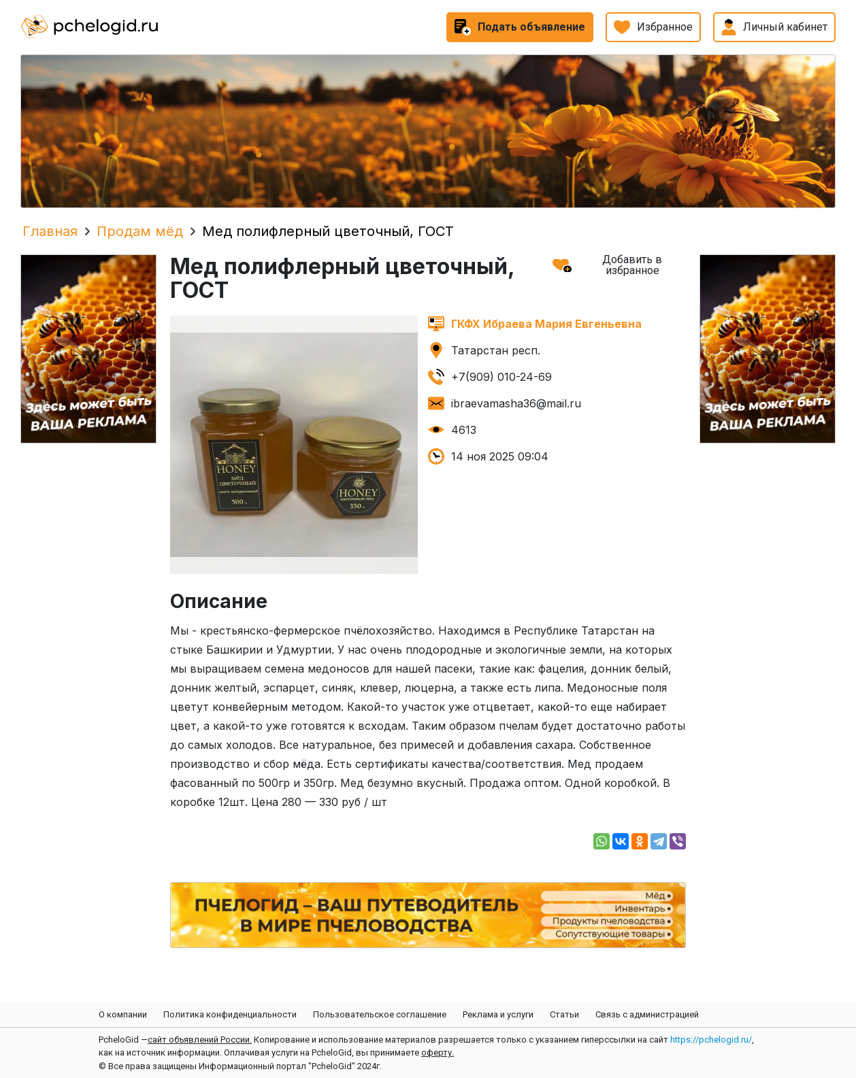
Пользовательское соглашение (379, 1014)
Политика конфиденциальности (230, 1014)
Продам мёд (140, 231)
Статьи (564, 1014)
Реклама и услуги (498, 1014)
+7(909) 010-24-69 (501, 377)
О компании (123, 1014)
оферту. (437, 1052)
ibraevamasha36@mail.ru (516, 403)
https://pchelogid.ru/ (711, 1039)
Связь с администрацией (647, 1014)
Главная (50, 231)
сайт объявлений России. (200, 1039)
